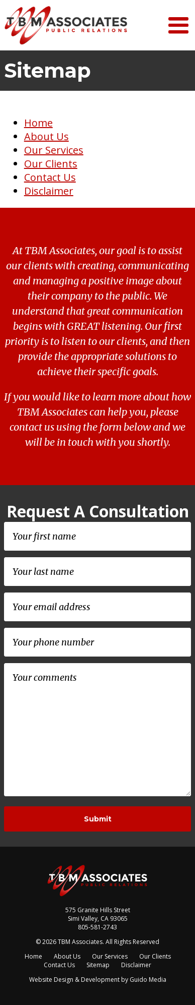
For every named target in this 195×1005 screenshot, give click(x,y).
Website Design (51, 979)
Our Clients (50, 163)
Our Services (53, 150)
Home (38, 123)
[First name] (97, 536)
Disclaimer (48, 191)
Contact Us (50, 177)
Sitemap (98, 965)
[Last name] (97, 571)
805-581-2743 (97, 927)
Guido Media (148, 979)
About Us (46, 136)
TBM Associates (67, 25)
